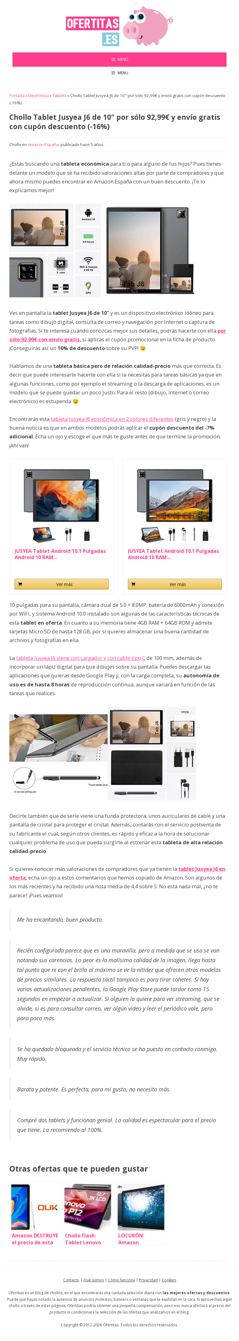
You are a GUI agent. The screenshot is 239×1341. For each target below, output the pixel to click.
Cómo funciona (121, 1280)
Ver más (64, 584)
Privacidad (148, 1280)
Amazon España (43, 144)
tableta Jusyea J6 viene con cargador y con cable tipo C (80, 657)
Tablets (60, 95)
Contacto (71, 1280)
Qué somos (93, 1280)
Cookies (169, 1280)
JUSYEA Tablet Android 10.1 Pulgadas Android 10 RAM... (60, 554)
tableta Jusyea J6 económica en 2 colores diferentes (112, 418)
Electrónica (38, 95)
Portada (17, 95)
